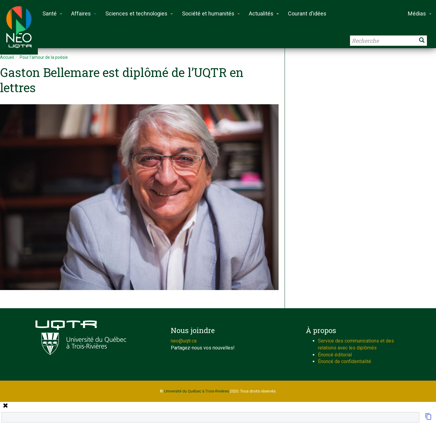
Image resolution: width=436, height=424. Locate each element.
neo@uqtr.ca (184, 341)
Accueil (7, 57)
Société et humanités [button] (211, 13)
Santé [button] (52, 13)
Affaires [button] (83, 13)
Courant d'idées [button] (307, 13)
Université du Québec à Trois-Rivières (196, 391)
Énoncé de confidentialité (344, 361)
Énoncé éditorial (335, 355)
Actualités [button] (264, 13)
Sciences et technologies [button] (139, 13)
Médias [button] (419, 13)
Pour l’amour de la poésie (44, 57)
